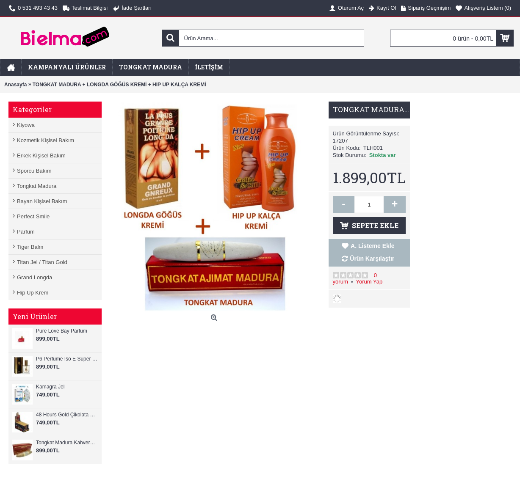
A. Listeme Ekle (373, 245)
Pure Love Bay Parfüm (61, 331)
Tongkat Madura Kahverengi (66, 443)
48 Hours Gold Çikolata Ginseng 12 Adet (66, 415)
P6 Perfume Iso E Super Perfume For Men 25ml (66, 359)
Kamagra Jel (50, 387)
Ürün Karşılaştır (372, 258)
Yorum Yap (369, 281)
